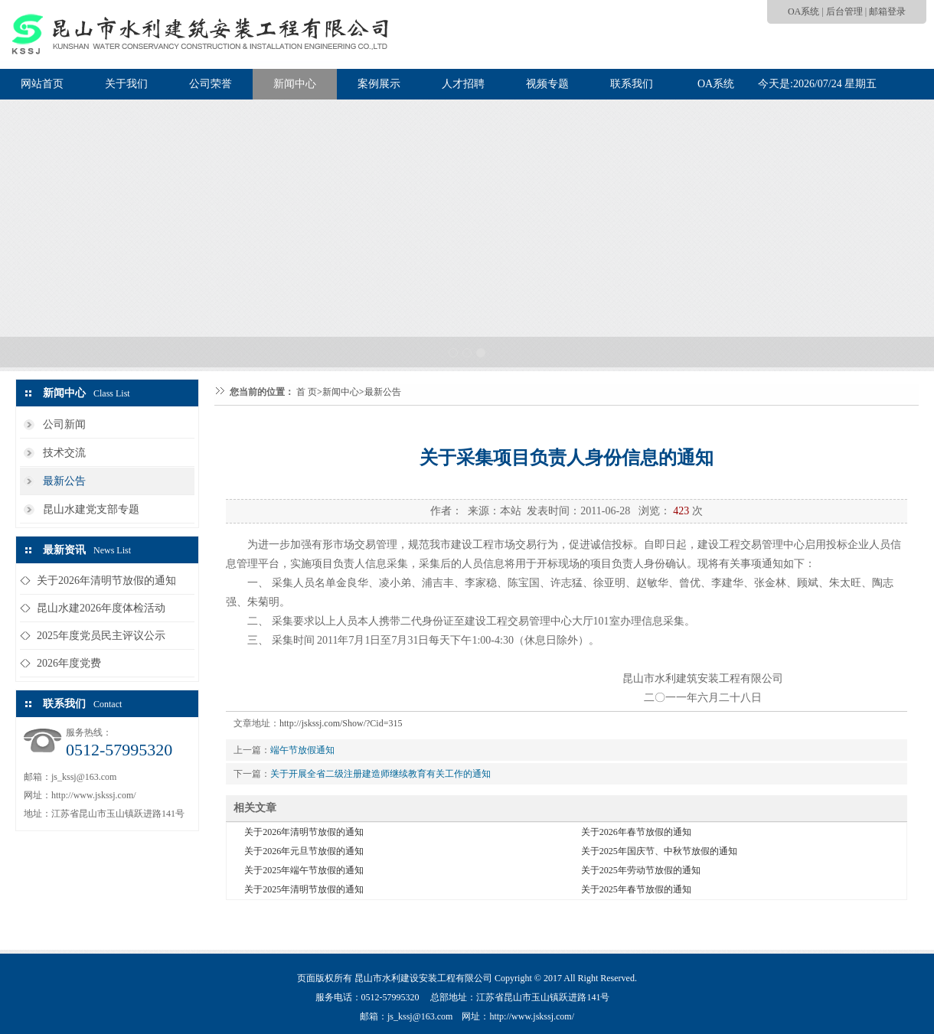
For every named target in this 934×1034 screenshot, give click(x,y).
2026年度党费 (69, 663)
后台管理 (844, 11)
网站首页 (42, 84)
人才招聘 (463, 84)
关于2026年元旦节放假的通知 (304, 851)
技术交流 (64, 452)
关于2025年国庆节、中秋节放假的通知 (659, 851)
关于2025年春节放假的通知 (636, 889)
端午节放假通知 (302, 750)
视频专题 (547, 84)
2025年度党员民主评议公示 (101, 635)
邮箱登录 (887, 11)
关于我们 (126, 84)
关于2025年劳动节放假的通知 (640, 870)
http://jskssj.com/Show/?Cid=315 (340, 723)
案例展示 (379, 84)
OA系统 (803, 11)
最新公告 (64, 481)
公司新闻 (64, 424)
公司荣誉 (210, 84)
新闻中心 (294, 84)
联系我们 (631, 84)
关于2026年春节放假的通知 (636, 832)
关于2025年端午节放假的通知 (304, 870)
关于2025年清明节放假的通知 (304, 889)
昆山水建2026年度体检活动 (101, 608)
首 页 (306, 392)
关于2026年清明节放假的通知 (106, 580)
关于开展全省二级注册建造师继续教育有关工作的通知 (380, 773)
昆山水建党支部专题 (91, 509)
